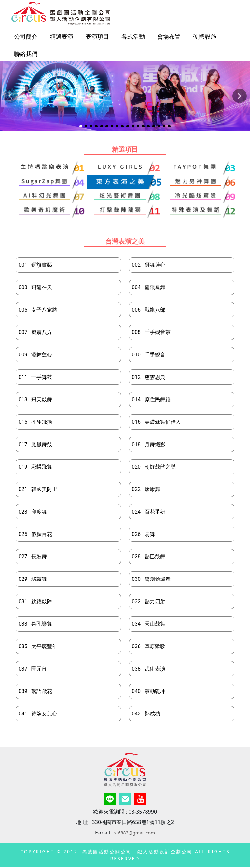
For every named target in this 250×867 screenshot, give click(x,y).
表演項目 (97, 36)
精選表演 (61, 36)
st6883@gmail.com (134, 833)
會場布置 (169, 36)
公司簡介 (25, 36)
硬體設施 (204, 36)
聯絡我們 (25, 54)
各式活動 (133, 36)
